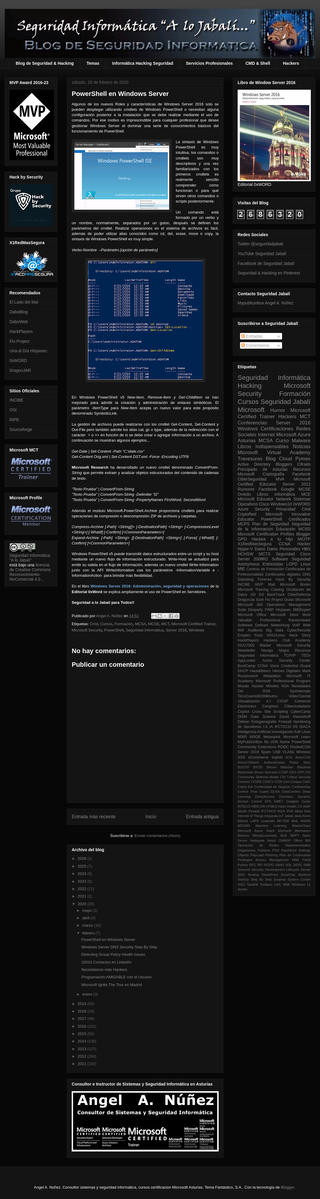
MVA (280, 479)
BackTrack (275, 595)
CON (278, 781)
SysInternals (300, 691)
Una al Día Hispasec (28, 350)
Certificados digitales (282, 574)
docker (243, 889)
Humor (277, 410)
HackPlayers (21, 331)
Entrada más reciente (94, 816)
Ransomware (300, 620)
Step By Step (261, 879)
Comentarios (255, 345)
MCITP (304, 539)
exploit (277, 757)
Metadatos (272, 676)
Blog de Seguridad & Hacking (45, 63)
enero (87, 994)
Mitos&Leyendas (264, 835)
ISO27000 (246, 645)
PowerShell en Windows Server (108, 939)
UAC (277, 884)
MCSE (153, 624)
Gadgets (292, 801)
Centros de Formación (265, 569)
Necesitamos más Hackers (104, 969)
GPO (242, 539)
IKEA (281, 811)
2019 (82, 1003)
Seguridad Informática (145, 630)
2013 (82, 1049)
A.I (268, 701)
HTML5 (271, 806)
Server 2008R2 (253, 559)
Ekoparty (255, 610)
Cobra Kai (245, 787)
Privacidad (285, 509)
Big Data (274, 630)
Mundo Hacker (250, 686)
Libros (262, 494)
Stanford (304, 874)
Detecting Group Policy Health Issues (113, 954)
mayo (87, 910)
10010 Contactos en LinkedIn (106, 962)
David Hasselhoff (295, 717)
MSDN (306, 821)
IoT (281, 816)
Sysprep (280, 879)
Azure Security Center (286, 660)
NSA (285, 686)
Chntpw (296, 781)
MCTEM (283, 821)
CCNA (284, 543)
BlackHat (304, 767)
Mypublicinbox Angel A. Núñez (265, 303)
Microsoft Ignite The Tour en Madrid (111, 984)
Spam (266, 752)
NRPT (294, 835)
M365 (242, 737)
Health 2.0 (294, 806)
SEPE (297, 865)
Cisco (264, 504)
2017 (82, 1018)
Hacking (250, 385)
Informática (285, 494)
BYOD (258, 767)
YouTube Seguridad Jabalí (262, 253)
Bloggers (284, 464)
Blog (271, 459)
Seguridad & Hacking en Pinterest (269, 273)
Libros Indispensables (263, 446)
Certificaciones (277, 429)
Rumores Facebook (257, 489)
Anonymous (249, 564)
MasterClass (301, 825)
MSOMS (244, 825)
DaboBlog (18, 311)
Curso (282, 440)
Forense (264, 579)
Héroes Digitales (286, 671)
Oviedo (244, 494)
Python (243, 865)
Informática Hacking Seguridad (142, 63)
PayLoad (256, 855)
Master (265, 645)
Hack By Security (293, 579)
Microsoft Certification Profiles (266, 534)
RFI (260, 865)
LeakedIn (268, 821)
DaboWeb (18, 321)
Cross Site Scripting (270, 712)
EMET (278, 801)
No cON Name (277, 742)
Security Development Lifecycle (275, 869)
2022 (82, 889)
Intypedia (271, 816)
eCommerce (258, 757)
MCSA (140, 624)
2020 (82, 904)
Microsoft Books (295, 584)
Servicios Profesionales (209, 63)
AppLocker (246, 660)
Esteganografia (264, 722)
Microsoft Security (87, 630)
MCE (306, 494)
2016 (82, 1026)
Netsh (271, 840)
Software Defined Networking (263, 625)
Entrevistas (273, 564)
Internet (266, 434)
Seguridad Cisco (293, 554)
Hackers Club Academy (287, 640)
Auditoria (255, 630)
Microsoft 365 (250, 605)
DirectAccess (264, 796)
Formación (124, 624)
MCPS (243, 524)
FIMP (269, 610)
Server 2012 (297, 484)
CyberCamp (301, 712)
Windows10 (281, 504)
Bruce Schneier (266, 772)
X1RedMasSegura (254, 543)
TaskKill (252, 884)
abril (86, 918)
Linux (306, 564)
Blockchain (246, 772)
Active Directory (254, 464)
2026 (82, 858)
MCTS (265, 554)
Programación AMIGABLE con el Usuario (116, 977)
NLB (283, 835)
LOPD (291, 564)
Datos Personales (283, 548)
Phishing (271, 855)
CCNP (283, 772)
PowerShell (114, 630)
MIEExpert (302, 610)
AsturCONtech (248, 762)
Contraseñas (301, 787)
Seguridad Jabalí (286, 401)
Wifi (241, 630)
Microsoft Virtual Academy (274, 452)
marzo (88, 925)
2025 (82, 866)
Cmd (94, 624)
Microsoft (251, 409)
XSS (241, 757)
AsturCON (303, 757)
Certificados (300, 519)
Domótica (286, 796)
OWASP (285, 840)
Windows (196, 630)
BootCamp (246, 666)
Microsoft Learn (297, 737)
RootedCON (300, 747)
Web (307, 625)
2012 (82, 1056)
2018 (82, 1011)
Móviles (272, 686)
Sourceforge (20, 429)
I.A (265, 727)
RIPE (14, 419)
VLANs (288, 752)
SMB (307, 865)
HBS (306, 548)
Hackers (291, 63)
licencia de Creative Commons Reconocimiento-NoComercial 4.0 (30, 572)
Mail (271, 584)
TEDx (306, 655)
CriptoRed (247, 514)
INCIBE (16, 400)
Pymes (303, 459)
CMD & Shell (258, 63)
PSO (275, 850)
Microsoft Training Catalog (261, 589)
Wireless (303, 752)
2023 (82, 881)
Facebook (301, 474)
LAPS (254, 821)
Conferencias (252, 423)
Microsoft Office (252, 615)
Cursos (106, 624)
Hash (282, 806)
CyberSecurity (299, 630)
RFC (252, 865)
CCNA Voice (268, 666)
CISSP (282, 701)
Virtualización (249, 701)
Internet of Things (250, 816)
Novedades (301, 686)
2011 (82, 1063)
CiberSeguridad (252, 479)
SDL (288, 865)
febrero (89, 933)
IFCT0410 (268, 811)
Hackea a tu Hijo (272, 539)
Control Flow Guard (253, 791)
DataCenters (291, 791)
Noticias (302, 446)
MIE (241, 568)
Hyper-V (245, 548)
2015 (82, 1033)
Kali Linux (302, 732)
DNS (307, 574)
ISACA (305, 727)
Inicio (150, 816)
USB (277, 752)
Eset (260, 600)
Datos (260, 548)
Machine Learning (271, 825)
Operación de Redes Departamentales (274, 845)
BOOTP (243, 767)
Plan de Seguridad (270, 524)
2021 (82, 896)
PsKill (306, 860)
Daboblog (246, 579)
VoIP (296, 625)
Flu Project (19, 341)
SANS (279, 865)
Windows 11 (301, 884)
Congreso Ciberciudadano (286, 706)
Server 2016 (176, 630)
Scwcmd (244, 869)
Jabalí (288, 816)
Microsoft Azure (293, 434)
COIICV (268, 781)
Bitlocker (287, 767)
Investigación (282, 732)
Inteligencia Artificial (254, 732)
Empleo (244, 635)
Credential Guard (296, 666)
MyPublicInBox (250, 742)
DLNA (275, 791)
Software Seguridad (291, 559)
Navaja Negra (275, 650)
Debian (243, 722)
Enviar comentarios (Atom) (157, 835)
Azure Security (254, 509)
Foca (259, 635)
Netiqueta (257, 840)
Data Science (263, 717)
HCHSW (245, 554)
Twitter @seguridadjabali (260, 243)
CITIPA (256, 781)
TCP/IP (290, 655)
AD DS (257, 595)
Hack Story (300, 635)
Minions (243, 835)
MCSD (304, 529)
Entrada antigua (202, 816)
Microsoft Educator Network (264, 499)
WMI (286, 884)
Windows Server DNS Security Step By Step (119, 947)
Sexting (253, 874)
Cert (286, 781)
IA (271, 727)
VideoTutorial (300, 696)
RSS (267, 691)
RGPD (268, 865)
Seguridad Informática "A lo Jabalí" (29, 558)
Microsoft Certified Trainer (193, 624)
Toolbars (266, 884)
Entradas (252, 336)
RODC (283, 747)
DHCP (243, 671)
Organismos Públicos (254, 850)
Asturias (247, 440)
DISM (242, 717)
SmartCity (288, 874)
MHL (295, 821)
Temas (93, 63)
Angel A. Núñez (110, 616)
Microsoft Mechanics (294, 830)
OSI (13, 409)
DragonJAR (20, 370)
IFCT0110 (283, 727)
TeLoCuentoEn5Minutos (257, 696)
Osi (240, 691)
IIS (295, 727)
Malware (301, 440)
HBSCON (258, 806)
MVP (259, 584)
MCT (165, 624)
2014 (82, 1041)
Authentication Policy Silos (287, 762)
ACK (289, 757)
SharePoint (270, 874)
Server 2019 (248, 752)
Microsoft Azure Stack (256, 830)
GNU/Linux (276, 635)
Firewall (285, 722)
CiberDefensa (299, 595)
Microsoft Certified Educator (274, 481)
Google (287, 489)
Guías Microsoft (297, 600)
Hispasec (283, 610)
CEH (292, 772)
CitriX (307, 781)
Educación (285, 529)
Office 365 (302, 840)
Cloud (285, 459)
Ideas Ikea (303, 811)
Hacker (304, 543)
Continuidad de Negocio (272, 787)
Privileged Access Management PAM (268, 860)
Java (297, 816)
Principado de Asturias (262, 469)
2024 (82, 873)
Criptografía (273, 474)
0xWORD (18, 360)
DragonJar (246, 600)
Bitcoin (272, 767)
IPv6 (290, 811)
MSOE (255, 737)
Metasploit (271, 737)
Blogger (303, 534)
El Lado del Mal (23, 302)
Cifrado (304, 464)
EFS (268, 801)
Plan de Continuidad (295, 855)
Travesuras (250, 459)
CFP (300, 772)
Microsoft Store (285, 615)
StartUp (243, 879)
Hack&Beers (260, 671)
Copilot (243, 712)
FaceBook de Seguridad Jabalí (266, 263)
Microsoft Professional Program (283, 681)
